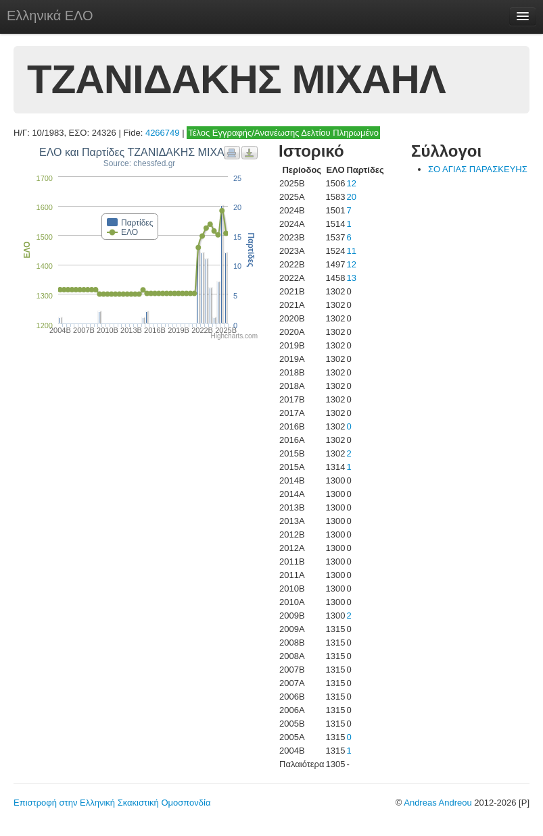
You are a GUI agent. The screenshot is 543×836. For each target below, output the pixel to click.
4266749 (162, 133)
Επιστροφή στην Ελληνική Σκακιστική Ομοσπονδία (112, 803)
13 (351, 278)
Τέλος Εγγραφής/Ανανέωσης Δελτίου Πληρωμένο (283, 133)
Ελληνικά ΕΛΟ (50, 15)
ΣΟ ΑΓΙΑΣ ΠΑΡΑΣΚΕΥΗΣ (477, 169)
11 (351, 251)
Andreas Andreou (437, 803)
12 (351, 183)
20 (351, 197)
